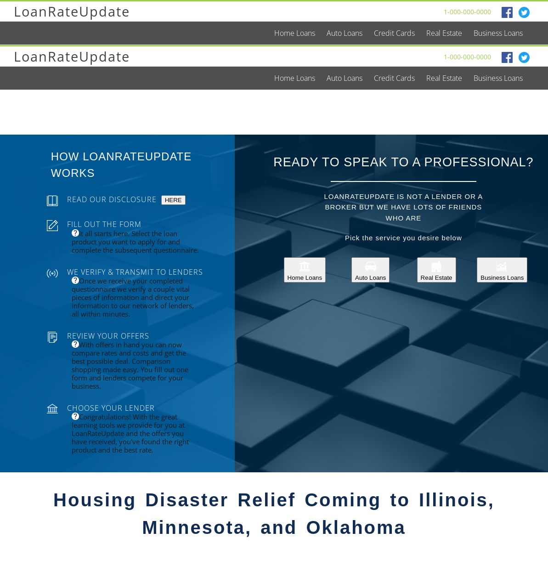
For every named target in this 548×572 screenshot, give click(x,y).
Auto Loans (370, 270)
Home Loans (305, 270)
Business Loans (502, 270)
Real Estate (436, 270)
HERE (173, 200)
